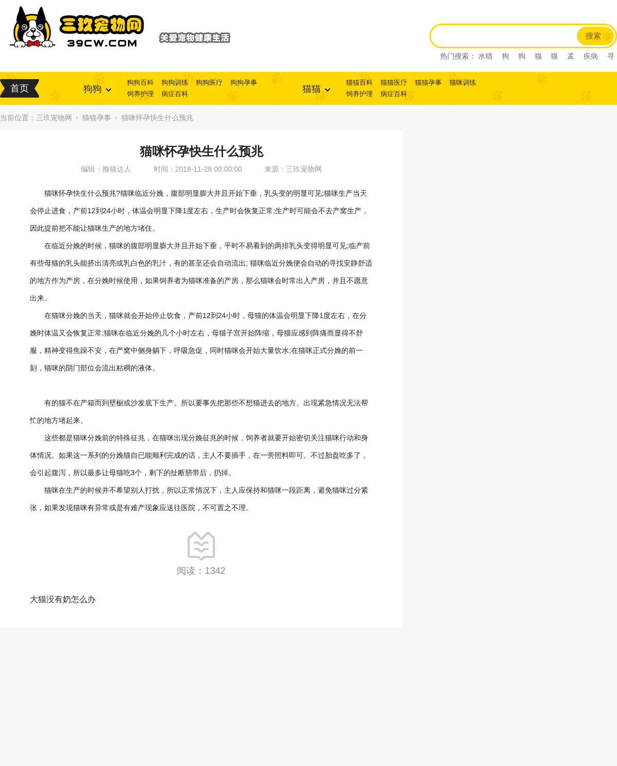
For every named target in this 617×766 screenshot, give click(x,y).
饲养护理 (140, 94)
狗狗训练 (174, 82)
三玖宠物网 (54, 118)
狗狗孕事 (243, 82)
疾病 (591, 56)
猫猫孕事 (428, 82)
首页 (19, 88)
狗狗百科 (140, 82)
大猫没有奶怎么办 (63, 599)
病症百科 (174, 94)
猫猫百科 (359, 82)
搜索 (593, 36)
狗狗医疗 (209, 82)
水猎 (485, 56)
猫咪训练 (462, 82)
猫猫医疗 (393, 82)
